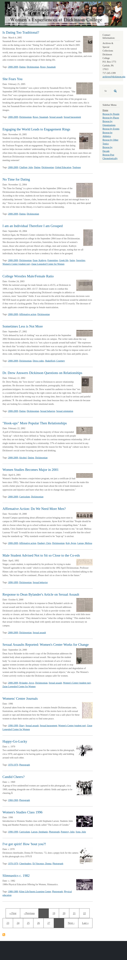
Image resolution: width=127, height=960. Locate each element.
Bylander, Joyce (26, 683)
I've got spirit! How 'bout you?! (24, 844)
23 (9, 922)
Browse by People (111, 114)
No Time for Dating (16, 179)
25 (29, 922)
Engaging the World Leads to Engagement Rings (36, 129)
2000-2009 (13, 67)
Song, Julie (81, 832)
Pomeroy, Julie (68, 832)
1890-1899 (13, 582)
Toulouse (76, 167)
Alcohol (23, 457)
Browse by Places (111, 118)
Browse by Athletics (107, 134)
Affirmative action (27, 314)
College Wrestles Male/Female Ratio (28, 276)
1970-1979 (13, 765)
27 (49, 922)
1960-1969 (13, 800)
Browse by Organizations (109, 123)
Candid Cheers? (13, 777)
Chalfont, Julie (26, 167)
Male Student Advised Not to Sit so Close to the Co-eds (41, 555)
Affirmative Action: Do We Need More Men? (34, 509)
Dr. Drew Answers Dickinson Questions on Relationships (42, 373)
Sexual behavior (47, 411)
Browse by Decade (107, 149)
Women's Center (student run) (16, 264)
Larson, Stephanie (39, 832)
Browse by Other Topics (110, 142)
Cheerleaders (25, 863)
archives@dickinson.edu (114, 76)
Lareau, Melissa (84, 543)
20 (65, 913)
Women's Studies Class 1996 (22, 812)
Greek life (63, 260)
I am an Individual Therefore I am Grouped (32, 226)
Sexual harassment (72, 117)
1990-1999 (13, 725)
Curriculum (24, 496)
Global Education (63, 167)
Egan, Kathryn (39, 260)
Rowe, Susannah (48, 67)
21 (75, 913)
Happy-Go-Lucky (14, 741)
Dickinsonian (33, 67)
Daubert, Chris (44, 543)
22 (85, 913)
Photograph (24, 765)
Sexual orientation (64, 411)
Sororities (80, 260)
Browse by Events (111, 129)
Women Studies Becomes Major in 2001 (30, 470)
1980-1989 (13, 891)
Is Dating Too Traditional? (20, 32)
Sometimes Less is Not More (22, 326)
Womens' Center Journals (20, 699)
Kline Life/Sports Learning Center (35, 891)
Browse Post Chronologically (110, 157)
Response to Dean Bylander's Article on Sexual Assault (40, 594)
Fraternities (52, 260)
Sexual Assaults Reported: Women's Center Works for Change (45, 645)
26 (39, 922)
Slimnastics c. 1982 (16, 876)
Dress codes (38, 361)
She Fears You (12, 79)
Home (105, 110)
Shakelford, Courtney (55, 361)
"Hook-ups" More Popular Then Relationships (34, 423)
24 (19, 922)
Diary (21, 725)
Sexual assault (56, 117)
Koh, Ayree (71, 543)
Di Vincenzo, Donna (41, 863)
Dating (22, 67)
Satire (72, 260)
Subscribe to (3, 934)
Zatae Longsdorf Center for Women (47, 264)
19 (54, 913)
